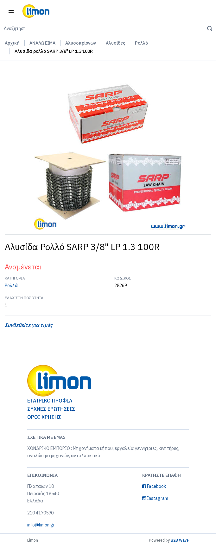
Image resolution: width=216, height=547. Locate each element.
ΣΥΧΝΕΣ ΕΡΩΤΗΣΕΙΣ (51, 409)
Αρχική (12, 43)
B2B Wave (180, 540)
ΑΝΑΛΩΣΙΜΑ (42, 43)
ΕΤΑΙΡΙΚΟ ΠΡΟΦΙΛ (49, 400)
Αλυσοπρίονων (80, 43)
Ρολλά (142, 43)
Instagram (155, 498)
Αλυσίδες (115, 43)
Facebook (154, 486)
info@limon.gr (41, 525)
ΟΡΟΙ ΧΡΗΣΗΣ (44, 417)
